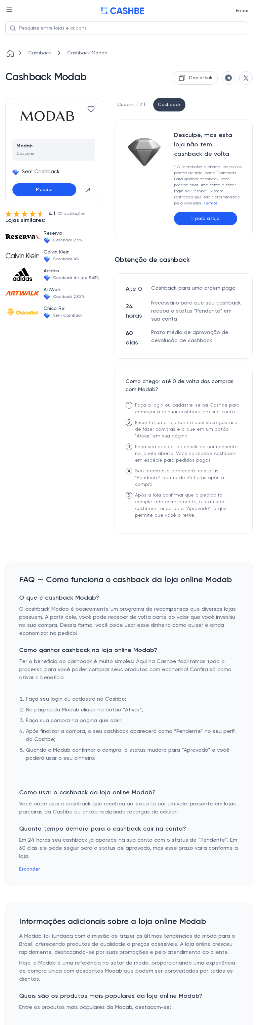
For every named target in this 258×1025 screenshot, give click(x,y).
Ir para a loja (205, 218)
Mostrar (44, 189)
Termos (210, 203)
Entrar (242, 10)
